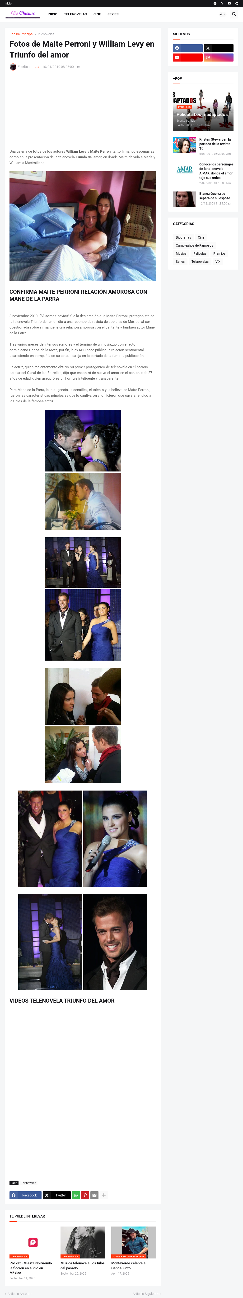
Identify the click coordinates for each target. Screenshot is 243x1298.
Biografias (183, 237)
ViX (217, 261)
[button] (223, 14)
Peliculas (199, 253)
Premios (219, 253)
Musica (181, 253)
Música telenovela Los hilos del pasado (83, 1265)
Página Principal (21, 34)
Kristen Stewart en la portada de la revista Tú (215, 144)
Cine (97, 14)
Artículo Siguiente (145, 1294)
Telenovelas (75, 14)
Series (113, 14)
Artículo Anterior (20, 1294)
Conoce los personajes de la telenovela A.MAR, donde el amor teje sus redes (216, 171)
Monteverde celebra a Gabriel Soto (128, 1265)
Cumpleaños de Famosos (194, 245)
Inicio (8, 3)
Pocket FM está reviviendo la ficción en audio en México (30, 1268)
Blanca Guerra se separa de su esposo (214, 196)
